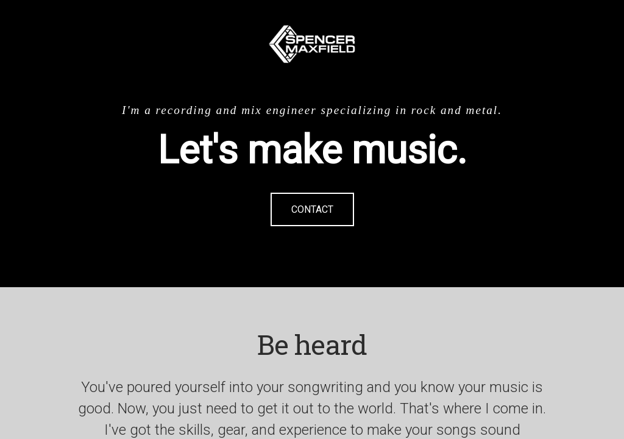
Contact (312, 209)
